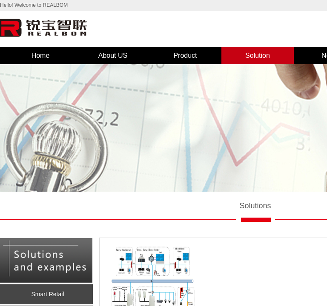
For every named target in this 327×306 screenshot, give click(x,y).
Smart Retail (47, 294)
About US (112, 55)
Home (41, 55)
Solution (257, 55)
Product (185, 55)
